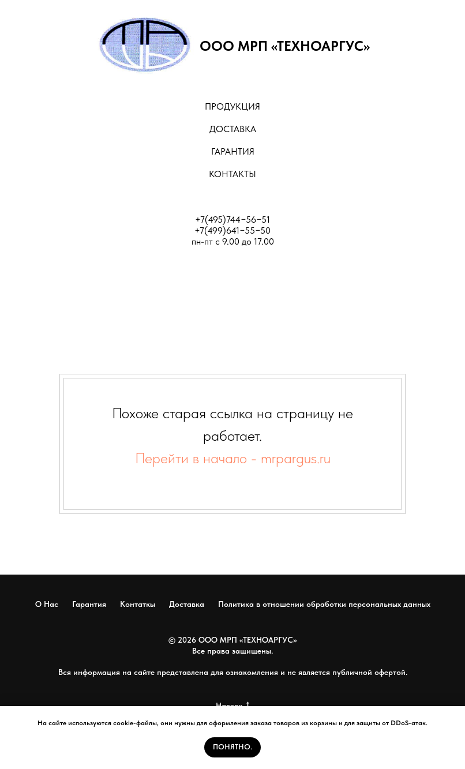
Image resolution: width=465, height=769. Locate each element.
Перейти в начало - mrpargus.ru (233, 458)
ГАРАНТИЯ (232, 151)
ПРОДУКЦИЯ (232, 106)
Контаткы (137, 604)
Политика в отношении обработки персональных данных (324, 604)
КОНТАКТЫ (232, 173)
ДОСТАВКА (232, 128)
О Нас (46, 604)
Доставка (186, 604)
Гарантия (89, 604)
